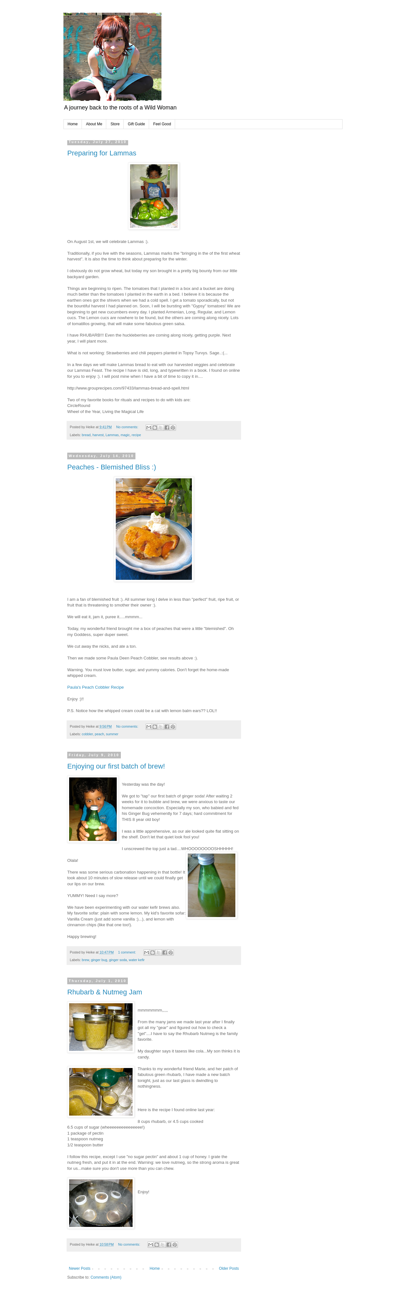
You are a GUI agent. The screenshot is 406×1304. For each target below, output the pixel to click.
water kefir (137, 960)
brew (85, 960)
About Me (94, 124)
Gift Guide (136, 124)
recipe (136, 435)
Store (115, 124)
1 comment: (127, 952)
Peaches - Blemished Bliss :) (111, 467)
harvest (97, 435)
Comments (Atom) (105, 1277)
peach (99, 734)
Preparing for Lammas (101, 153)
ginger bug (99, 960)
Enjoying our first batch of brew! (116, 766)
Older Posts (229, 1268)
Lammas (112, 435)
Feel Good (162, 124)
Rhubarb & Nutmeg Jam (104, 992)
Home (73, 124)
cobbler (87, 734)
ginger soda (118, 960)
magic (125, 435)
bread (86, 435)
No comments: (127, 427)
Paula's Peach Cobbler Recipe (95, 687)
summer (112, 734)
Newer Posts (79, 1268)
